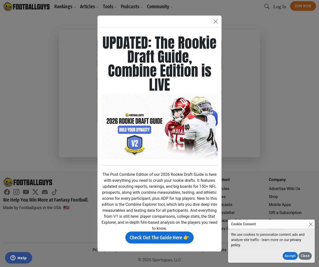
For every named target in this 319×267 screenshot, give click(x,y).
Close (305, 256)
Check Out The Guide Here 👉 (159, 238)
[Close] (310, 224)
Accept (290, 256)
